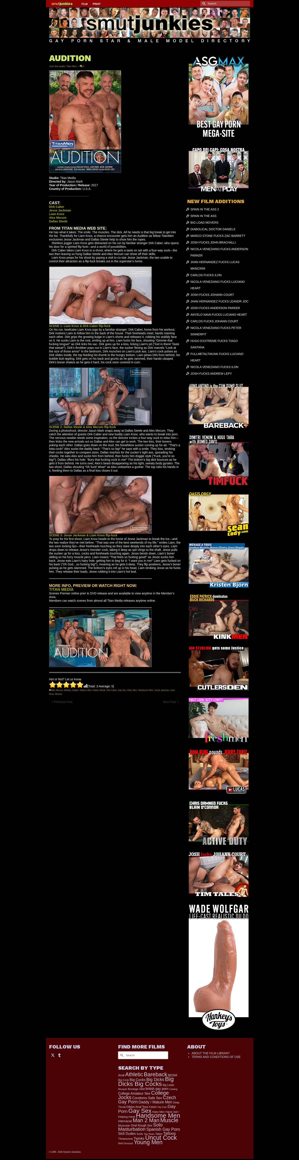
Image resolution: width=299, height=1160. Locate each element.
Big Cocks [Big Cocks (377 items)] (138, 1080)
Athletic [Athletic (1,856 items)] (134, 1074)
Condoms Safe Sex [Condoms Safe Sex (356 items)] (147, 1098)
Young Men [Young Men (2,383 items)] (148, 1142)
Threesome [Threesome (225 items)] (125, 1138)
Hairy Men (132, 690)
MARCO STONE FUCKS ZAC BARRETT (217, 236)
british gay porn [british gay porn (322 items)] (157, 1089)
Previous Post (63, 702)
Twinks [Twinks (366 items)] (139, 1138)
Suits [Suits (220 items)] (140, 1133)
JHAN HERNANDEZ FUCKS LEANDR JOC (219, 301)
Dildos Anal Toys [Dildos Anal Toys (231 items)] (137, 1107)
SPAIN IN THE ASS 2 (204, 209)
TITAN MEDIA (61, 589)
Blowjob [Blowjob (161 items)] (122, 1089)
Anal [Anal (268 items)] (121, 1075)
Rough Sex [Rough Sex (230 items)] (145, 1125)
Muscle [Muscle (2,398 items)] (169, 1120)
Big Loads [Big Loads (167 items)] (168, 1085)
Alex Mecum (57, 690)
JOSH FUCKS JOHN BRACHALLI (213, 242)
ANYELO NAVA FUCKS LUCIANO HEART (218, 314)
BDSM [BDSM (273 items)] (172, 1075)
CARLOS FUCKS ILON (205, 275)
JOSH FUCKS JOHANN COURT (212, 294)
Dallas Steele (99, 690)
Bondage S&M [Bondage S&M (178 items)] (136, 1089)
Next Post (169, 702)
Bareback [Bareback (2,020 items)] (155, 1074)
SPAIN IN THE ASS (203, 216)
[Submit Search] (203, 3)
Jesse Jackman (162, 690)
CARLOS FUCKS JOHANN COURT (214, 321)
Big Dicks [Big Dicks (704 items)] (155, 1079)
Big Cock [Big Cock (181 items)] (123, 1080)
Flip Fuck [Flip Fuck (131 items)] (162, 1107)
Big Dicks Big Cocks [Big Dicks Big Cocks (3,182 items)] (146, 1081)
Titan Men (71, 66)
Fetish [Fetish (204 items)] (153, 1107)
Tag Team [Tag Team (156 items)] (149, 1133)
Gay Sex (122, 690)
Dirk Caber (112, 690)
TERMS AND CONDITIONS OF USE (215, 1057)
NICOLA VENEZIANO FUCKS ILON (214, 367)
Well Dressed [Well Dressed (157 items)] (125, 1143)
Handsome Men (145, 690)
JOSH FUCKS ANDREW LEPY (211, 373)
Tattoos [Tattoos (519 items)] (169, 1133)
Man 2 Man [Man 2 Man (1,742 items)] (146, 1120)
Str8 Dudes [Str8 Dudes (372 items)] (127, 1133)
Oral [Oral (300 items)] (134, 1125)
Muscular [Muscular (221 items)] (124, 1125)
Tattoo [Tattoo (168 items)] (158, 1133)
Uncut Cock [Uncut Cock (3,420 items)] (161, 1137)
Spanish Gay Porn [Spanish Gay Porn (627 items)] (163, 1129)
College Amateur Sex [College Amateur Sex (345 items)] (134, 1093)
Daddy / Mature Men (82, 690)
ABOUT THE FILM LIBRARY (210, 1053)
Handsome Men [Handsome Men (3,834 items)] (158, 1115)
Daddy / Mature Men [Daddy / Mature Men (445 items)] (155, 1102)
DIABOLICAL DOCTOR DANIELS (212, 229)
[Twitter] (53, 1054)
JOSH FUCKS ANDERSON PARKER (215, 308)
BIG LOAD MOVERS (204, 222)
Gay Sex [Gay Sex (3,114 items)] (140, 1110)
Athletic (67, 690)
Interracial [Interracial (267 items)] (125, 1121)
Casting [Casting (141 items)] (173, 1089)
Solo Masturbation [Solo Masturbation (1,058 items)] (140, 1127)
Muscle (58, 694)
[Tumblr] (59, 1054)
